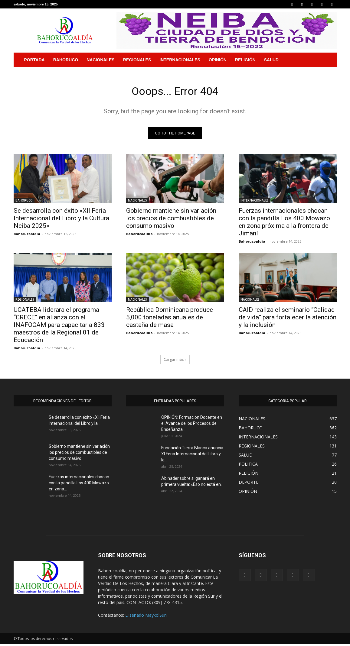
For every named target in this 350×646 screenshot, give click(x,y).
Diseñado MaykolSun (146, 617)
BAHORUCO (65, 59)
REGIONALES (137, 59)
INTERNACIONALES (179, 59)
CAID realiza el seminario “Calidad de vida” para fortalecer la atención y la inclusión (287, 319)
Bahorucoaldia (27, 235)
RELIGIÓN (245, 59)
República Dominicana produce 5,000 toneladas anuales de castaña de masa (169, 319)
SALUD (271, 59)
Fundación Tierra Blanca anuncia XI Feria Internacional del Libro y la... (192, 455)
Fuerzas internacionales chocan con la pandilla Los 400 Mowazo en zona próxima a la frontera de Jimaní (284, 224)
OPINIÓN (218, 59)
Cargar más (175, 361)
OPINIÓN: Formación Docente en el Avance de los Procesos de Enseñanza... (191, 425)
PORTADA (34, 59)
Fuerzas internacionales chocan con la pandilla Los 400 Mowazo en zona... (79, 484)
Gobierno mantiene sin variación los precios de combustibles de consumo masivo (171, 220)
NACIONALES (101, 59)
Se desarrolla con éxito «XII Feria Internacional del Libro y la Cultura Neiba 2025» (61, 220)
